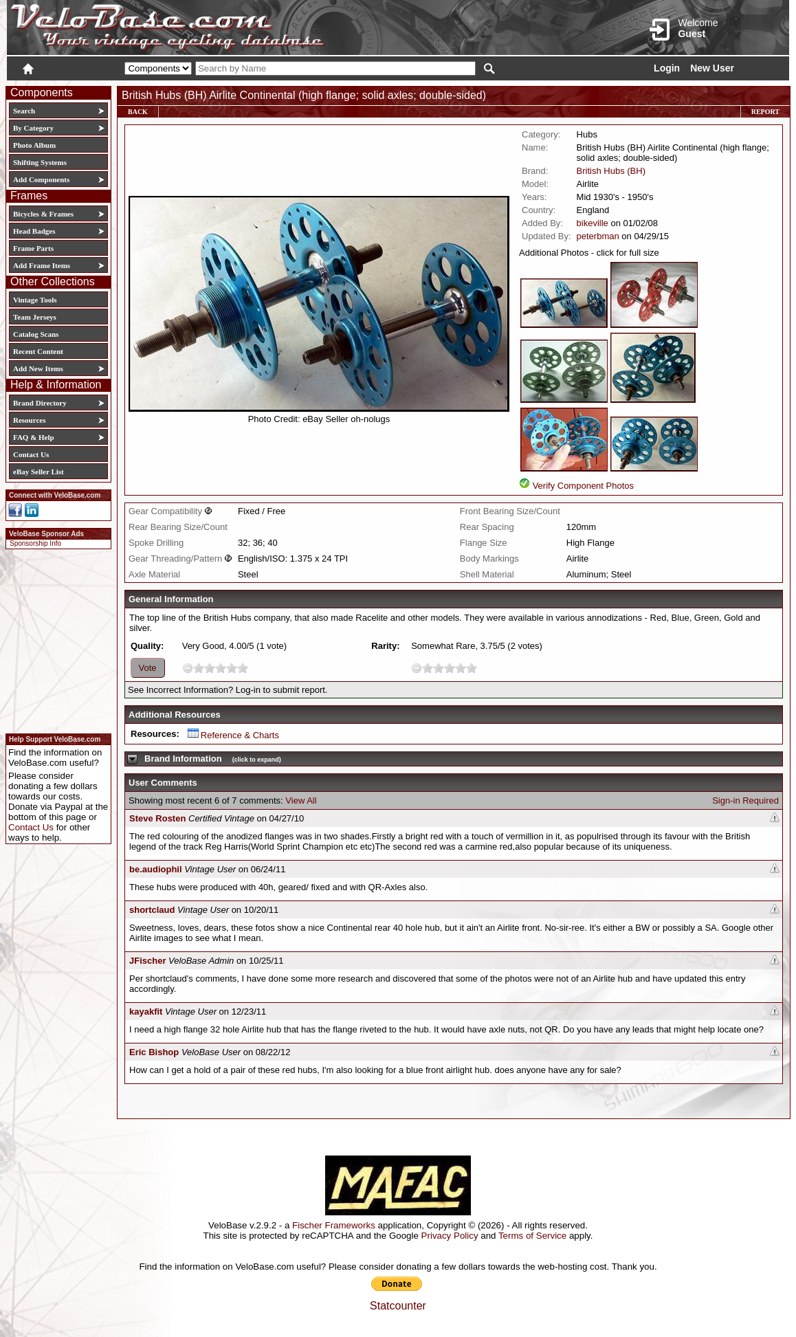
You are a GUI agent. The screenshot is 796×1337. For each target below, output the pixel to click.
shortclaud (152, 910)
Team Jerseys (34, 317)
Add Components (41, 179)
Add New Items (38, 368)
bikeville (592, 223)
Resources (29, 420)
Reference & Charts (233, 735)
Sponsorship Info (35, 543)
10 (242, 668)
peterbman (598, 236)
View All (300, 800)
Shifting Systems (40, 162)
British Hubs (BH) (611, 171)
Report (765, 111)
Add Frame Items (41, 265)
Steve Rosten (157, 818)
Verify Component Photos (583, 485)
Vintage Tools (34, 300)
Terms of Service (532, 1235)
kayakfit (145, 1011)
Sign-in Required (745, 800)
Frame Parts (33, 248)
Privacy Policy (449, 1235)
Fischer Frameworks (333, 1225)
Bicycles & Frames (44, 214)
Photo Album (34, 145)
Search (24, 111)
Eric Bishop (154, 1052)
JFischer (147, 960)
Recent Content (38, 351)
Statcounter (398, 1306)
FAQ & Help (33, 437)
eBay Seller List (38, 471)
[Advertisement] (54, 639)
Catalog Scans (35, 334)
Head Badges (34, 231)
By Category (33, 128)
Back (138, 111)
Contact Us (31, 454)
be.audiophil (155, 869)
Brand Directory (40, 403)
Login (667, 68)
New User (712, 68)
